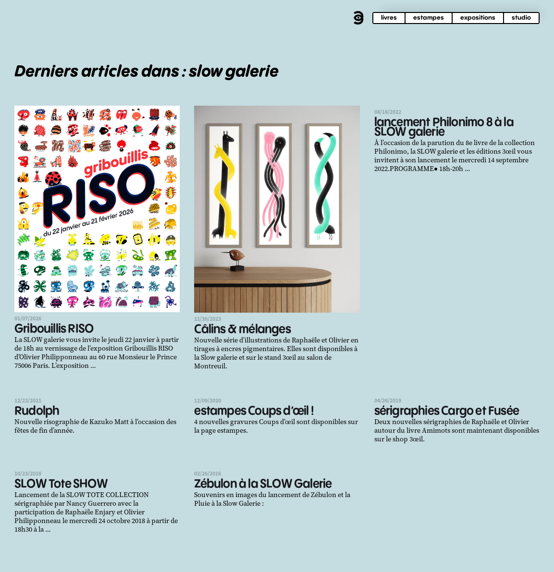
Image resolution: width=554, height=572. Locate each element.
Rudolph (36, 411)
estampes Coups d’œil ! (253, 411)
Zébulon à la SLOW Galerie (263, 484)
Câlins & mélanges (242, 330)
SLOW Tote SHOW (61, 484)
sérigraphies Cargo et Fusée (446, 411)
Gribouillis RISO (53, 329)
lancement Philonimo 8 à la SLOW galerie (444, 127)
